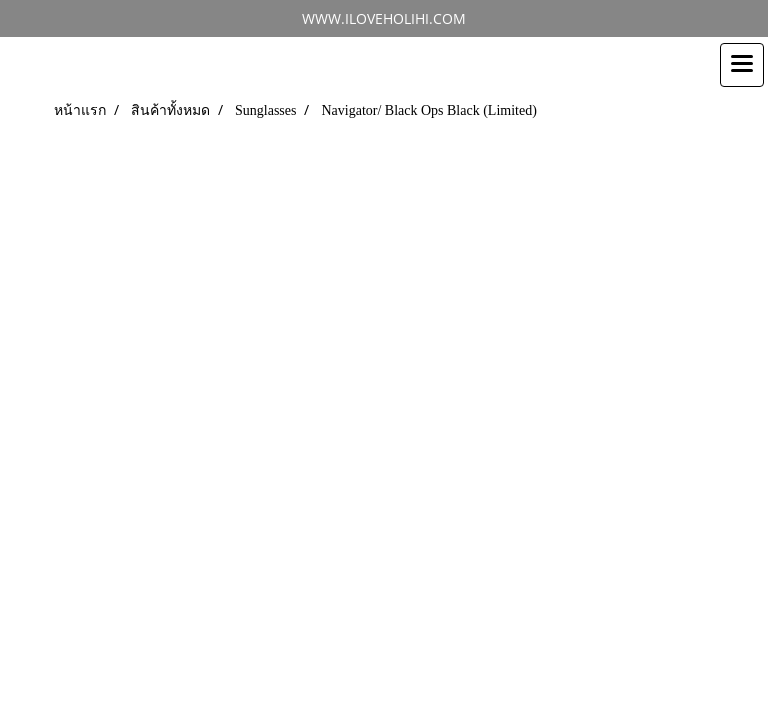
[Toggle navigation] (742, 65)
